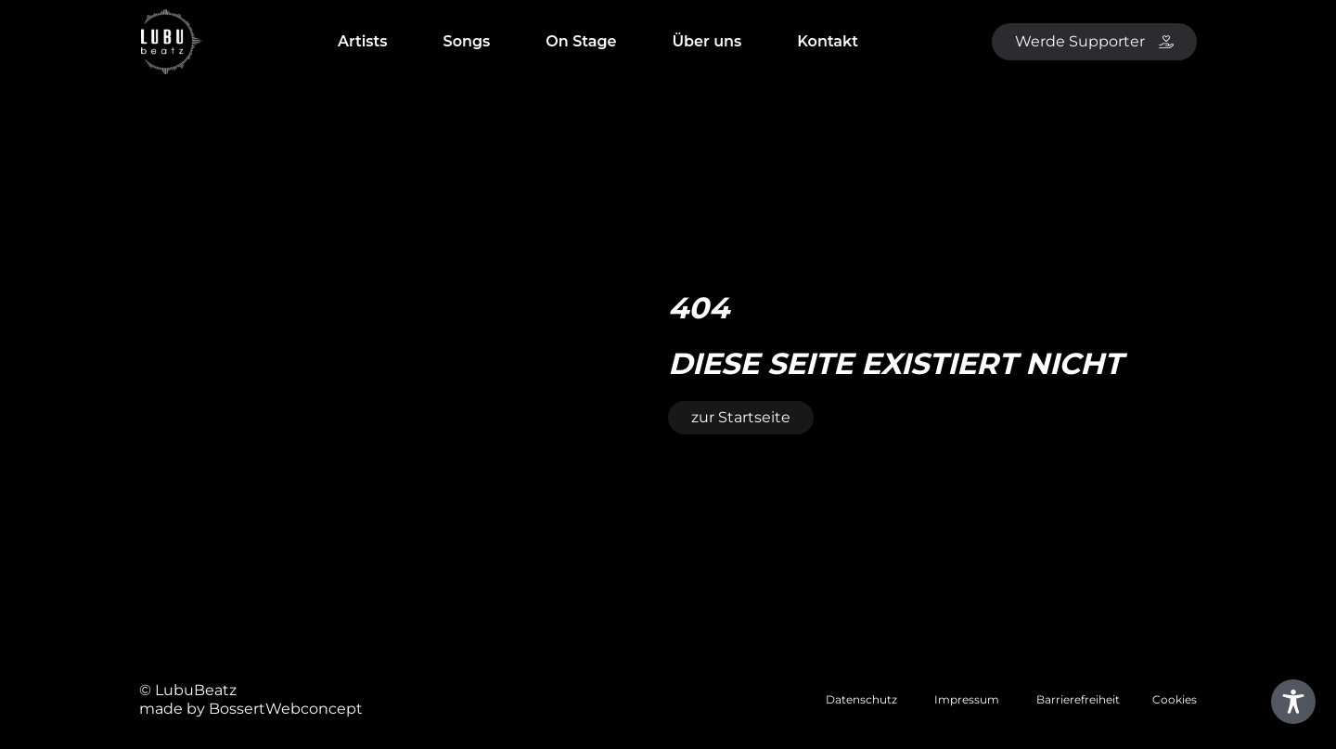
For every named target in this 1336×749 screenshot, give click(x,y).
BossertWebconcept (286, 708)
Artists (363, 41)
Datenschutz (861, 699)
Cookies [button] (1174, 699)
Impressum (966, 699)
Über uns (707, 41)
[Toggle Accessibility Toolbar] (1293, 702)
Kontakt (827, 41)
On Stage (581, 41)
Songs (467, 41)
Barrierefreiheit (1078, 699)
